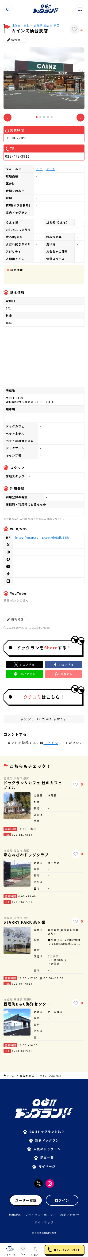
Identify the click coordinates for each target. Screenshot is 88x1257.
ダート (50, 169)
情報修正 (15, 40)
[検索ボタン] (8, 9)
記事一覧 (47, 1157)
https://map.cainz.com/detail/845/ (42, 537)
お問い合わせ (69, 1215)
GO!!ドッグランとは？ (47, 1131)
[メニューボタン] (80, 9)
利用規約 (15, 1215)
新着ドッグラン (47, 1140)
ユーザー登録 (26, 1200)
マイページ (46, 1166)
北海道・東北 (21, 25)
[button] (37, 117)
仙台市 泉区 (52, 25)
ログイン (51, 742)
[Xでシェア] (24, 664)
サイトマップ (44, 1222)
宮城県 (38, 25)
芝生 (39, 169)
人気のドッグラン (47, 1149)
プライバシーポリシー (41, 1215)
